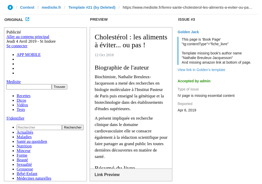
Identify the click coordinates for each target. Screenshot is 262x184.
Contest (27, 7)
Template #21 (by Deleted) (91, 7)
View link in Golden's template (201, 70)
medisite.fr (51, 7)
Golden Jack (188, 32)
